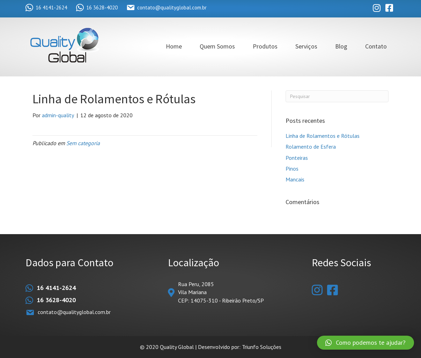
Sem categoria (83, 143)
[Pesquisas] (337, 96)
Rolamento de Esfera (311, 146)
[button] (365, 343)
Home (174, 46)
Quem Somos (217, 46)
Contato (376, 46)
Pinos (292, 168)
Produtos (265, 46)
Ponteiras (297, 157)
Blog (341, 46)
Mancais (295, 179)
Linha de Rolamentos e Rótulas (323, 135)
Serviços (306, 46)
